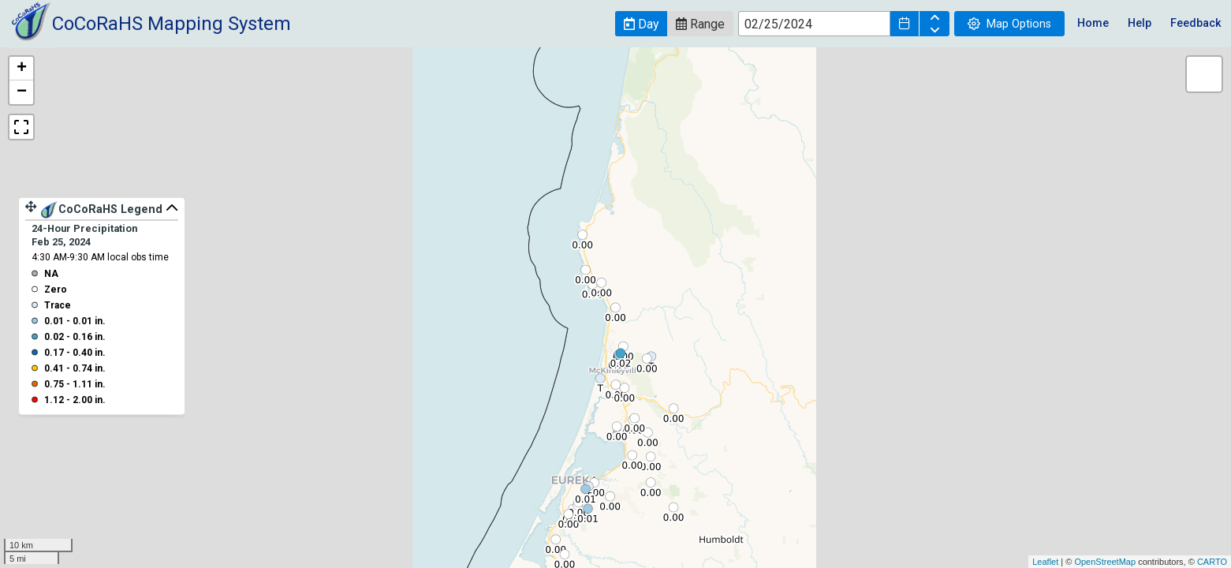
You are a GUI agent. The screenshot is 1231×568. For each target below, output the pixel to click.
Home (1093, 23)
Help (1139, 23)
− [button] (22, 92)
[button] (641, 23)
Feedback (1196, 23)
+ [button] (22, 68)
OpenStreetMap (1105, 561)
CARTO (1212, 561)
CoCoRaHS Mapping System (171, 24)
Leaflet (1045, 561)
